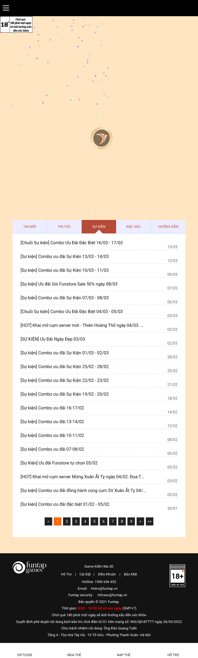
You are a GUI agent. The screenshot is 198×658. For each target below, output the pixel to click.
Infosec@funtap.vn (112, 595)
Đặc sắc (133, 227)
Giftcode (24, 655)
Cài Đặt (85, 574)
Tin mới (29, 227)
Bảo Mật (130, 574)
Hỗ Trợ (66, 574)
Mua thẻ (74, 655)
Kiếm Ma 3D (99, 41)
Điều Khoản (107, 574)
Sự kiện (98, 227)
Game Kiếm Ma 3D (99, 566)
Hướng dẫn (168, 227)
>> (150, 521)
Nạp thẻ (123, 655)
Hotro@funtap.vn (104, 588)
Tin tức (64, 227)
